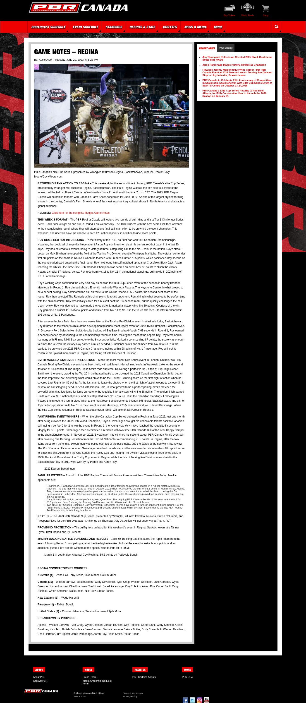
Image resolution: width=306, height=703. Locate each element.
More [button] (218, 27)
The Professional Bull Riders (90, 693)
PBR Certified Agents (144, 677)
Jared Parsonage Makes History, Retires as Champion (234, 64)
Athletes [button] (170, 27)
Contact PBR (40, 680)
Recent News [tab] (207, 48)
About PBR (39, 677)
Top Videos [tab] (225, 48)
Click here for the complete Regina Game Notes (81, 212)
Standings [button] (113, 27)
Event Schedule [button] (85, 27)
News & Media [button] (195, 27)
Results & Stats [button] (142, 27)
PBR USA (187, 677)
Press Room (89, 677)
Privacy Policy (130, 696)
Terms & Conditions (133, 693)
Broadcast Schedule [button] (48, 27)
